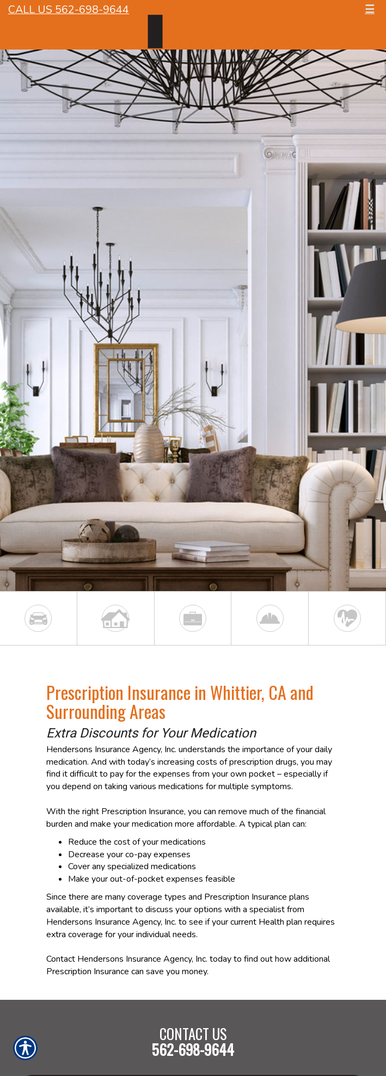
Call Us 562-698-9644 (68, 9)
